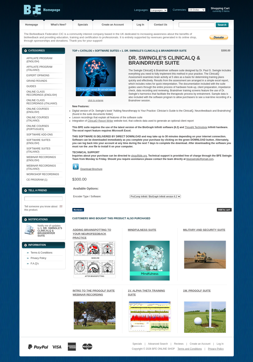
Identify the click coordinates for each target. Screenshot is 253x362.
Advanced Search (158, 343)
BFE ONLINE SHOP (163, 348)
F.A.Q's (35, 263)
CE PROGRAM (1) (37, 179)
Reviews (178, 343)
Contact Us (160, 24)
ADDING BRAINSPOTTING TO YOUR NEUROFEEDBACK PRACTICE (92, 233)
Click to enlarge (95, 100)
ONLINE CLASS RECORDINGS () (42, 93)
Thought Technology (196, 127)
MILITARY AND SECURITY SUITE (204, 229)
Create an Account (113, 24)
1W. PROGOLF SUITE (197, 290)
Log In (140, 24)
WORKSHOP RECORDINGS (43, 174)
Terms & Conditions (41, 252)
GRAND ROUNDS (37, 80)
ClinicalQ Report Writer (100, 120)
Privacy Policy (38, 258)
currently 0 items (220, 9)
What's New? (58, 24)
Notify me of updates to (50, 230)
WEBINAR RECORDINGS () (41, 159)
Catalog (86, 50)
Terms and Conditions (190, 348)
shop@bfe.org (139, 155)
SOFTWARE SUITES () (38, 142)
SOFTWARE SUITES (107, 50)
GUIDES (31, 86)
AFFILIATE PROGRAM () (39, 60)
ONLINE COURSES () (38, 110)
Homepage (31, 24)
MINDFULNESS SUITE (142, 229)
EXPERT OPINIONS (38, 75)
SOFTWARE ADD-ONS (40, 134)
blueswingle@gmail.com (199, 159)
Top (74, 50)
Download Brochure (91, 169)
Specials (83, 24)
